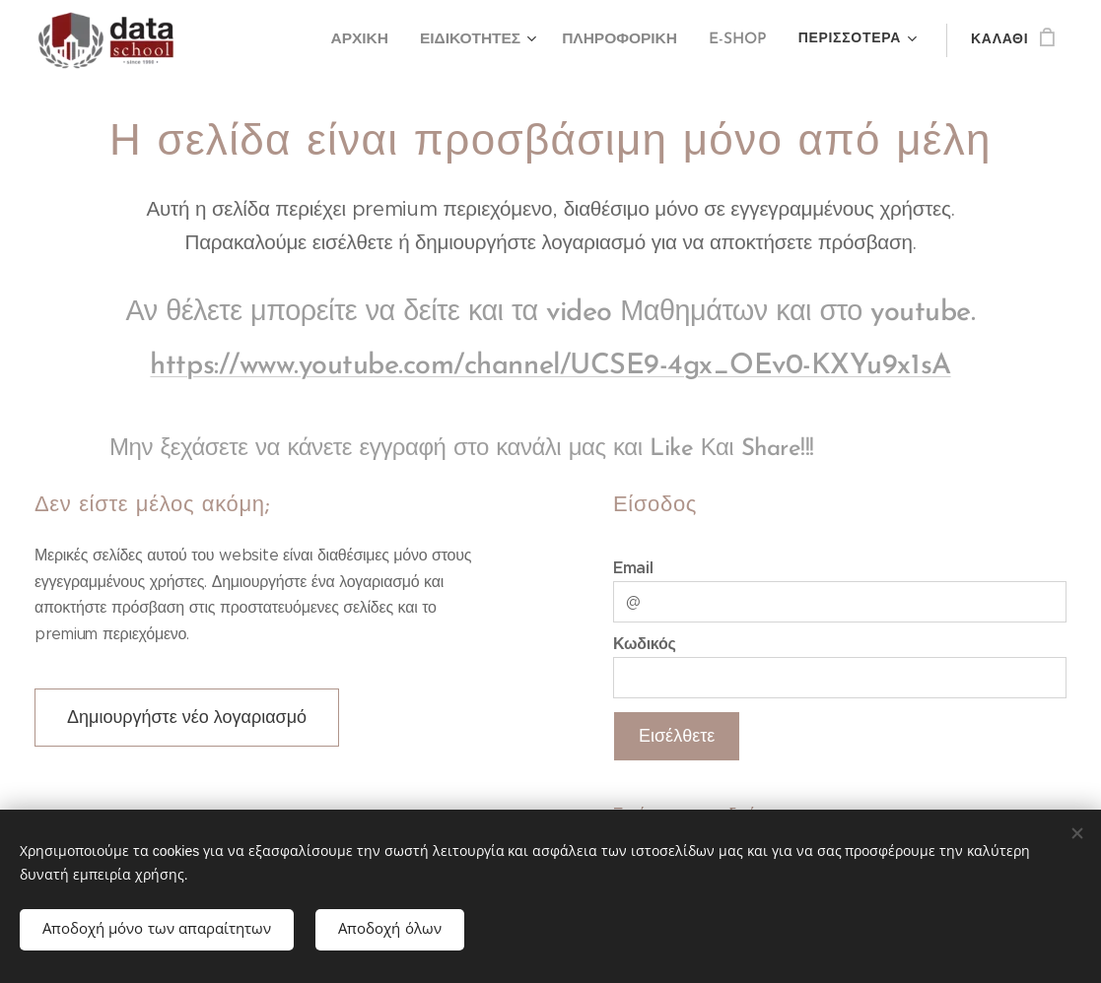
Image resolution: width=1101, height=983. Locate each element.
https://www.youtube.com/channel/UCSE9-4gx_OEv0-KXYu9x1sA (550, 366)
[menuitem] (372, 40)
